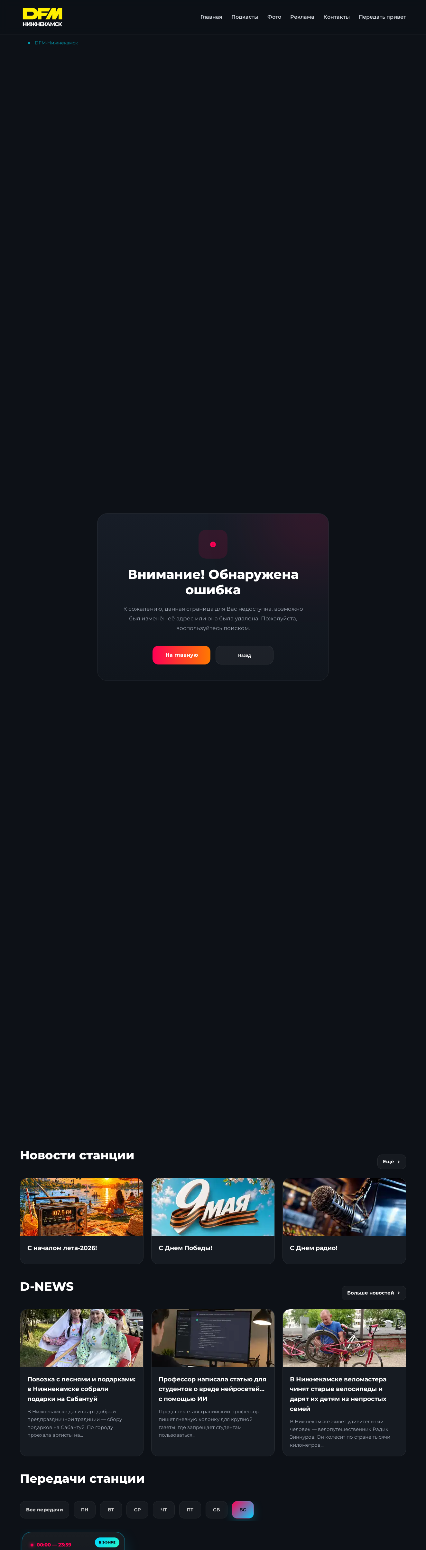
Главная (211, 17)
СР (137, 1509)
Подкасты (244, 17)
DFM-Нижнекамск (56, 43)
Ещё (392, 1162)
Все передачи (44, 1510)
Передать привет (382, 17)
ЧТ (164, 1509)
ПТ (190, 1509)
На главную (181, 655)
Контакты (336, 17)
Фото (274, 17)
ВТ (111, 1509)
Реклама (302, 17)
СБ (216, 1509)
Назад (244, 655)
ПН (84, 1509)
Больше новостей (374, 1293)
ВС (242, 1509)
